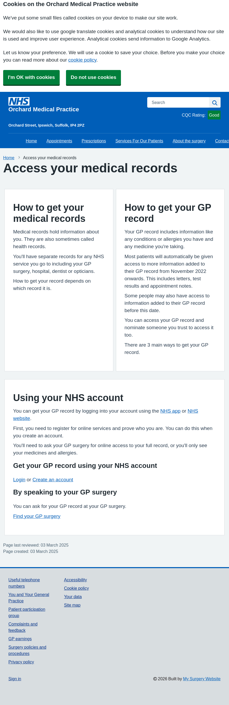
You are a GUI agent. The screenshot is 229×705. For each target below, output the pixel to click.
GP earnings (20, 639)
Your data (73, 596)
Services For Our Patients (139, 141)
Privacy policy (21, 662)
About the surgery (189, 141)
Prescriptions (94, 141)
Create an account (52, 479)
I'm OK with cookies (31, 77)
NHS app (170, 410)
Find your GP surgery (36, 516)
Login (19, 479)
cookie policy (82, 59)
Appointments (59, 141)
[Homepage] (74, 104)
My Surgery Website (202, 679)
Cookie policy (76, 588)
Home (31, 141)
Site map (72, 605)
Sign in (14, 679)
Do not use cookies (93, 77)
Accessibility (75, 580)
